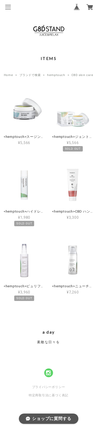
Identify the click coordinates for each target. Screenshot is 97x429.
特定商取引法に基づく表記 (48, 395)
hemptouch (56, 75)
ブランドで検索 (30, 75)
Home (8, 75)
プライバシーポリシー (48, 387)
